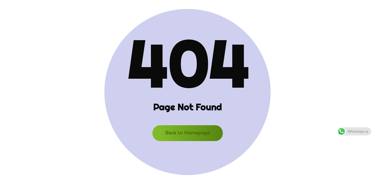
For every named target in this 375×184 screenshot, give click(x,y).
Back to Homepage (187, 132)
